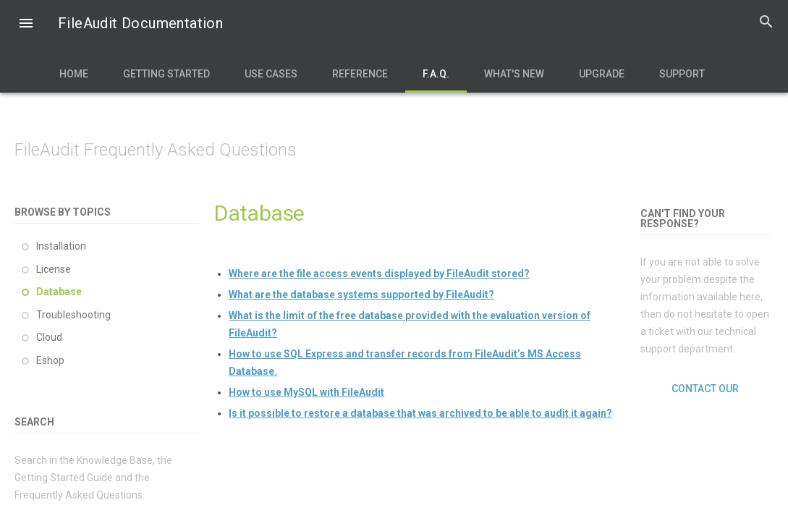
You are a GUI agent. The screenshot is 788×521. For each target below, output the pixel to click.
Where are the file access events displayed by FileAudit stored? (379, 273)
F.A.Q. (436, 74)
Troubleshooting (73, 315)
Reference (360, 74)
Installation (61, 246)
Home (73, 74)
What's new (514, 74)
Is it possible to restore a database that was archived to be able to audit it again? (420, 413)
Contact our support (705, 389)
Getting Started (166, 74)
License (53, 269)
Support (682, 74)
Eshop (50, 360)
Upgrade (601, 74)
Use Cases (271, 74)
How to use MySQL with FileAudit (306, 392)
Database (59, 291)
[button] (26, 24)
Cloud (49, 337)
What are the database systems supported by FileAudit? (361, 294)
